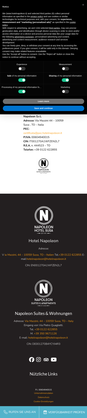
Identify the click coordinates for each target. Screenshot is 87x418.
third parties (54, 28)
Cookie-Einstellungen (43, 401)
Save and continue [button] (43, 108)
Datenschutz (43, 397)
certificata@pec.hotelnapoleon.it (42, 133)
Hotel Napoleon (43, 241)
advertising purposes (24, 37)
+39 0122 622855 (70, 255)
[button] (83, 4)
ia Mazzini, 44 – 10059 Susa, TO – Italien (29, 255)
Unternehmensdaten (43, 393)
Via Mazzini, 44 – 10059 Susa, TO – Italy (49, 321)
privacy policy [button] (37, 16)
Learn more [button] (43, 101)
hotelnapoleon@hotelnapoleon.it (46, 259)
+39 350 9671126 (45, 333)
